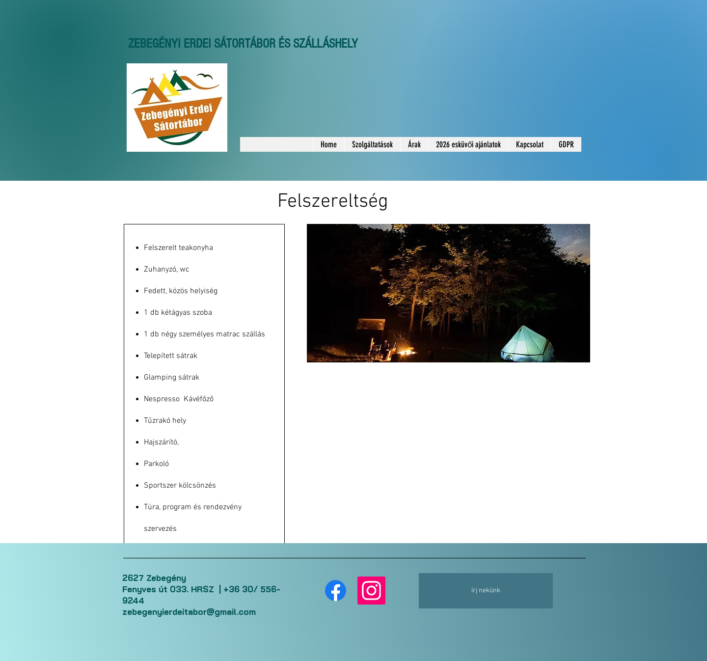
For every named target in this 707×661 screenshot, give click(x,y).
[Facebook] (336, 591)
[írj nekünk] (486, 590)
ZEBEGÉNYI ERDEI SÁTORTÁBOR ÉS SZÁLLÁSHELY (243, 43)
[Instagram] (371, 591)
